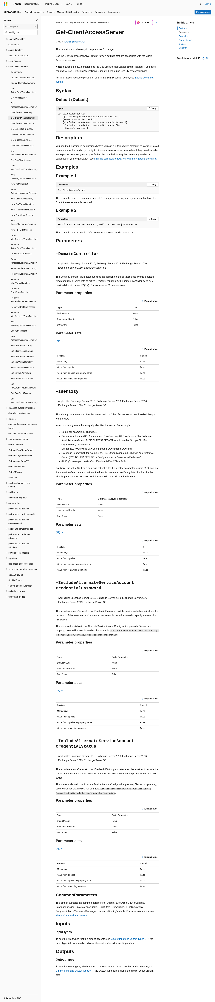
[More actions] (156, 22)
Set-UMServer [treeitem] (15, 580)
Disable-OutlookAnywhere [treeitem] (23, 77)
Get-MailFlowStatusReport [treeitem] (20, 450)
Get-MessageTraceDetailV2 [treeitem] (21, 455)
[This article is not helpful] (207, 58)
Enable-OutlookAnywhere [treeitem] (23, 83)
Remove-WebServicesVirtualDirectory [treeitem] (24, 314)
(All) (59, 341)
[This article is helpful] (203, 58)
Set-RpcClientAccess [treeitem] (21, 393)
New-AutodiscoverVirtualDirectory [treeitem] (24, 191)
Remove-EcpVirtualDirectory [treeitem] (24, 274)
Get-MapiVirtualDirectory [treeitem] (22, 134)
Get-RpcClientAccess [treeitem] (21, 160)
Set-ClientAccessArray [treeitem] (21, 345)
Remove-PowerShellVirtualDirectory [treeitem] (23, 300)
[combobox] (21, 26)
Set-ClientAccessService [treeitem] (22, 356)
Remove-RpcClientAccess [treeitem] (23, 307)
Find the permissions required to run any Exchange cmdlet (125, 158)
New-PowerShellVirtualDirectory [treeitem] (23, 222)
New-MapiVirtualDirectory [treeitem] (23, 209)
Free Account (203, 12)
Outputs (183, 48)
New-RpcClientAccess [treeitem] (21, 230)
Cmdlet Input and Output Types (127, 939)
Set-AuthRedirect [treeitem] (19, 331)
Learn (59, 22)
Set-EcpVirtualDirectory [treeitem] (22, 362)
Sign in (208, 4)
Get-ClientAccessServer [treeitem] (23, 118)
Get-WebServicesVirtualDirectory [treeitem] (24, 167)
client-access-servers (99, 22)
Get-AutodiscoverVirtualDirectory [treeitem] (24, 105)
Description (184, 32)
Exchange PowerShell (74, 42)
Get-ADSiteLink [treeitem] (15, 444)
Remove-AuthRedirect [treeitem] (21, 253)
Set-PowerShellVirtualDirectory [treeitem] (23, 386)
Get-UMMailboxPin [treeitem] (17, 466)
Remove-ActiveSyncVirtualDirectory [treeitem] (23, 246)
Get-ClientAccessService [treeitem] (22, 123)
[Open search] (201, 4)
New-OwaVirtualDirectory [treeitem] (22, 215)
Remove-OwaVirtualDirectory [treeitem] (20, 290)
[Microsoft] (6, 4)
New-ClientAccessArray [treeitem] (22, 198)
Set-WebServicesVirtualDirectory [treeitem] (24, 401)
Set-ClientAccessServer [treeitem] (22, 351)
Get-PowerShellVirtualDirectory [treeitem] (23, 153)
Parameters (185, 40)
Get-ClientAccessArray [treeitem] (21, 112)
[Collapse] (37, 20)
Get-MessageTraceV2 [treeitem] (18, 461)
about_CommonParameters (70, 915)
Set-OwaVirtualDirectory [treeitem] (22, 378)
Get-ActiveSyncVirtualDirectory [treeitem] (23, 90)
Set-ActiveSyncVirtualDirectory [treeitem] (23, 323)
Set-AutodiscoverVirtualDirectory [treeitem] (24, 338)
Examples (184, 36)
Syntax (183, 28)
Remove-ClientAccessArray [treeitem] (24, 268)
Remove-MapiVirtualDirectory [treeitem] (20, 281)
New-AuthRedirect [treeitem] (19, 184)
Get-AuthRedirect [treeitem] (19, 98)
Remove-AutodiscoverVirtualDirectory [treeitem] (24, 261)
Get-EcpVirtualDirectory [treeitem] (22, 129)
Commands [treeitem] (13, 44)
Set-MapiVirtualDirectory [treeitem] (22, 367)
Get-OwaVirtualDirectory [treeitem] (22, 145)
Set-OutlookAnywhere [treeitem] (21, 373)
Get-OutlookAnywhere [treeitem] (21, 140)
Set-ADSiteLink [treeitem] (15, 575)
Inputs (183, 44)
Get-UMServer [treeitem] (15, 472)
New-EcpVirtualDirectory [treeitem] (22, 204)
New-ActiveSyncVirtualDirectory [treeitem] (23, 177)
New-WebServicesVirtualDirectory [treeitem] (24, 237)
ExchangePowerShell (75, 22)
